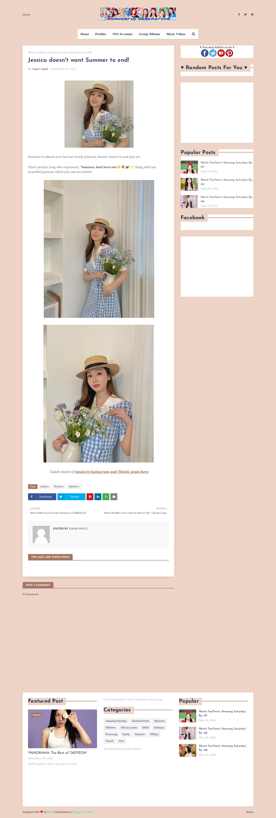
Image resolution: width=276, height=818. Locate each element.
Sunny (126, 734)
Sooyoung (111, 734)
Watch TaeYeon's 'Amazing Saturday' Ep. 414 (226, 182)
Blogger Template (82, 812)
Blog (50, 812)
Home (26, 14)
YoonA (109, 741)
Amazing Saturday (116, 721)
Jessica (45, 486)
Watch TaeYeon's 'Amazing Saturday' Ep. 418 (222, 748)
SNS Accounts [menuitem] (123, 34)
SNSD (145, 727)
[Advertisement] (217, 112)
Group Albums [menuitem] (149, 34)
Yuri (121, 741)
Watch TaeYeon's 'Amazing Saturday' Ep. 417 (226, 164)
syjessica (43, 52)
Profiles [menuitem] (100, 34)
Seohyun (159, 727)
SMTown (111, 727)
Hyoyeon (159, 721)
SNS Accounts (129, 727)
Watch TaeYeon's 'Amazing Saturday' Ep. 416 (226, 199)
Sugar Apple (40, 69)
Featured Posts (140, 721)
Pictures (58, 486)
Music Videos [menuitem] (176, 34)
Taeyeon (140, 734)
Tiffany (154, 734)
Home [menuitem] (84, 34)
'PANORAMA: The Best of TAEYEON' (57, 753)
